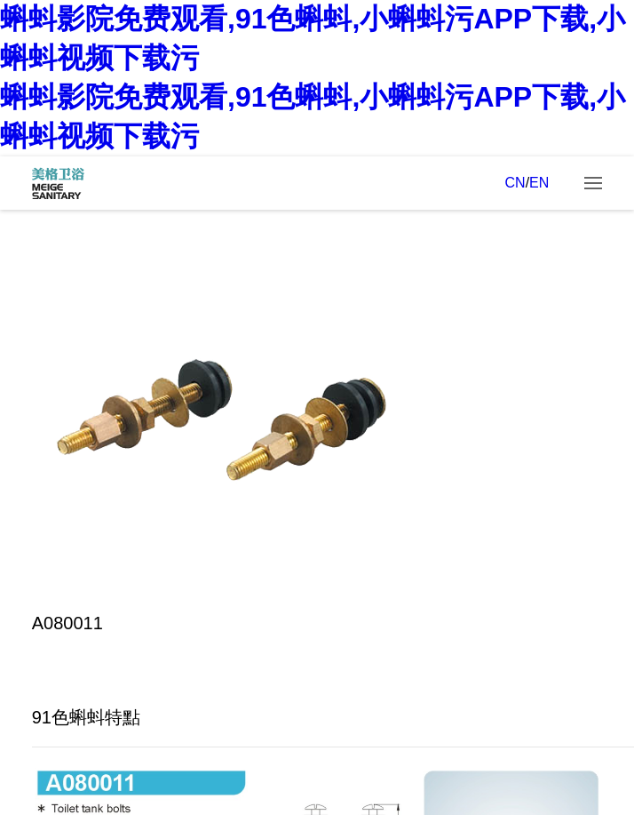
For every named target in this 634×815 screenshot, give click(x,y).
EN (539, 182)
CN (515, 182)
